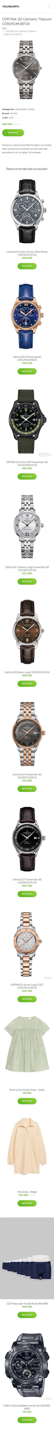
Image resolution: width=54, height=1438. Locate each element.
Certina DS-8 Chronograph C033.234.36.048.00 (27, 358)
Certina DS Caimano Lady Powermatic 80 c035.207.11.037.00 (27, 569)
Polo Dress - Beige (27, 1191)
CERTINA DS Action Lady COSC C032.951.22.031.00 (27, 986)
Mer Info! (13, 132)
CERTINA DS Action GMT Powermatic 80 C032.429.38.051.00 (27, 464)
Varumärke (20, 109)
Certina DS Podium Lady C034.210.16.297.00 (27, 672)
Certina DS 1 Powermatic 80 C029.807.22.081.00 (27, 776)
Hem (4, 28)
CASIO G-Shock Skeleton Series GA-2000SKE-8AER (27, 1407)
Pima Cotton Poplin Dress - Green (27, 1089)
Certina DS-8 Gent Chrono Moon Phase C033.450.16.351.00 (27, 253)
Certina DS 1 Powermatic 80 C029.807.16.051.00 (27, 881)
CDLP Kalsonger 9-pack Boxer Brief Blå (27, 1303)
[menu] (49, 6)
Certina (31, 109)
